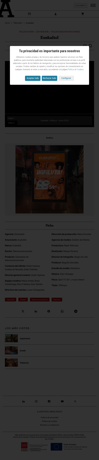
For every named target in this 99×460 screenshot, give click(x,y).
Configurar (66, 78)
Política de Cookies (76, 69)
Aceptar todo (33, 78)
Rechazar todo (49, 78)
